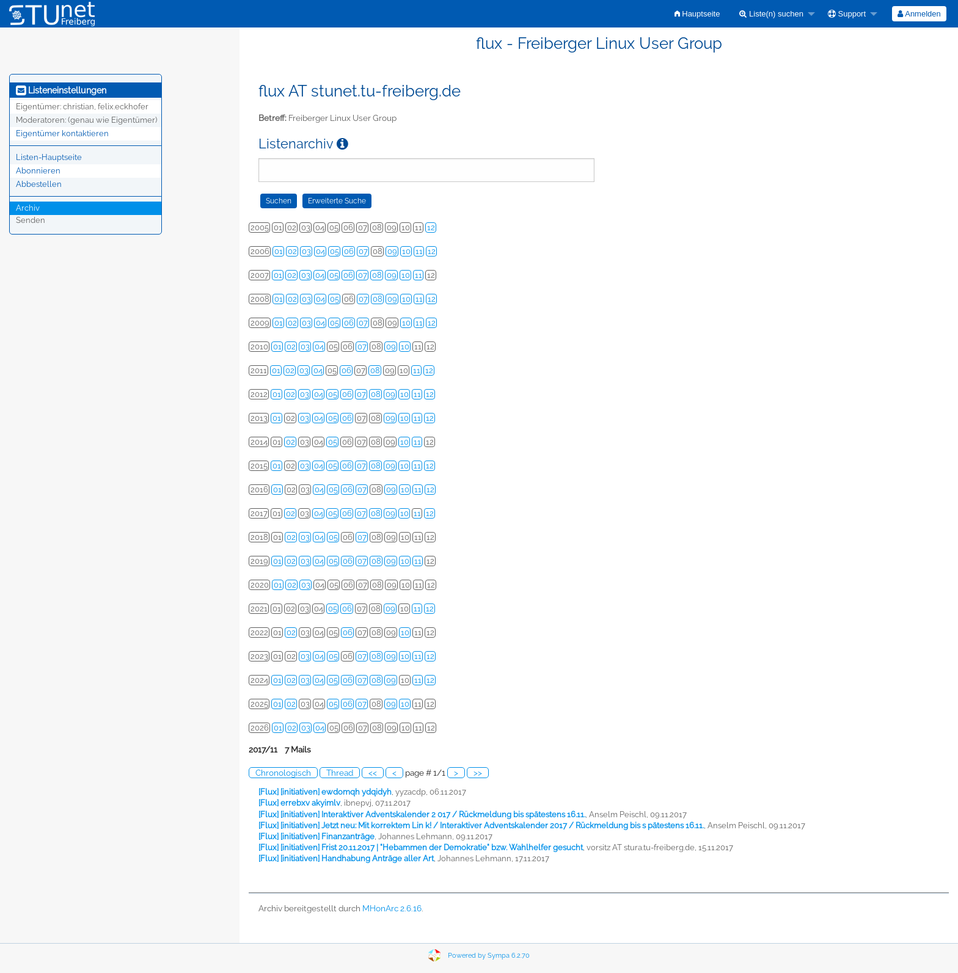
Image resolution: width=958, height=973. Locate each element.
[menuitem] (697, 13)
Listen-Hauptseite (49, 157)
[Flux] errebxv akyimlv (299, 802)
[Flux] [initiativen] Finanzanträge (316, 836)
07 (363, 251)
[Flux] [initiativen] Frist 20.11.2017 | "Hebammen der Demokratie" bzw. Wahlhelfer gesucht (420, 847)
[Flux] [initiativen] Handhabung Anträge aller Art (346, 858)
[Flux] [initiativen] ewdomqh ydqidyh (325, 791)
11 (419, 251)
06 (349, 251)
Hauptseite (697, 13)
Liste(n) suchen (771, 13)
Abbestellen (39, 184)
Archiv (28, 208)
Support (847, 13)
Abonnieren (38, 170)
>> (478, 773)
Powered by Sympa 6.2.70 (489, 956)
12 (431, 227)
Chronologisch (283, 773)
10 (406, 251)
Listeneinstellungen (61, 90)
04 (320, 251)
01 (278, 251)
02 (292, 251)
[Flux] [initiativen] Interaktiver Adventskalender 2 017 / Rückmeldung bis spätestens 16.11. (421, 814)
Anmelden (919, 13)
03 (306, 251)
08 (377, 275)
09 (392, 251)
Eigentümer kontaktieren (62, 133)
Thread (339, 773)
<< (372, 773)
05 (334, 251)
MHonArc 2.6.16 (392, 908)
